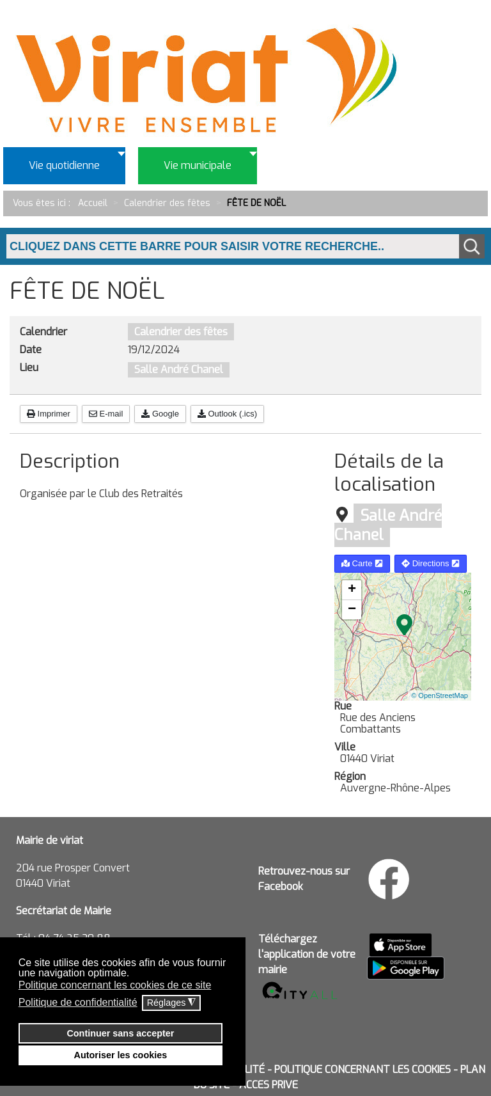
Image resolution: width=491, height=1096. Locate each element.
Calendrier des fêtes (181, 331)
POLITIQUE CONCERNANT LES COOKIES (362, 1069)
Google (160, 413)
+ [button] (352, 590)
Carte (362, 563)
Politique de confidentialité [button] (78, 1002)
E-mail (106, 413)
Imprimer (48, 413)
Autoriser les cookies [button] (121, 1055)
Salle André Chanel (178, 369)
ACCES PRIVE (268, 1085)
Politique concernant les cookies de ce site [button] (115, 985)
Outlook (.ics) (227, 413)
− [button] (352, 609)
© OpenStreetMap (439, 695)
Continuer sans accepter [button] (120, 1033)
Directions (430, 563)
